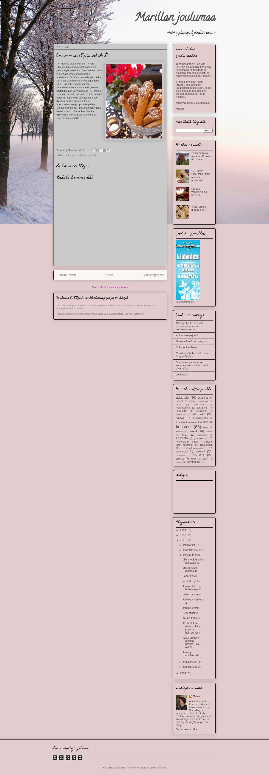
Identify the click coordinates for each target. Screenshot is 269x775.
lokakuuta (189, 555)
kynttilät (209, 431)
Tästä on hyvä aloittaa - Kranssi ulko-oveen (201, 156)
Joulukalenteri (191, 607)
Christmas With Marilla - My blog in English (192, 355)
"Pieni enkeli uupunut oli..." (199, 208)
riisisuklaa (180, 455)
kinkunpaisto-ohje (200, 418)
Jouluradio (182, 374)
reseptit (92, 155)
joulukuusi (181, 411)
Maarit (197, 696)
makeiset (202, 438)
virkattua (195, 461)
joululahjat (201, 411)
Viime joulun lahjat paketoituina (193, 561)
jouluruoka (70, 155)
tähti (205, 458)
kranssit (180, 431)
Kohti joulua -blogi (186, 347)
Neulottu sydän (191, 581)
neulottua (181, 441)
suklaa (179, 458)
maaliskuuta (190, 661)
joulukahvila (199, 404)
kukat (193, 431)
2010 (183, 673)
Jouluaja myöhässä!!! (191, 654)
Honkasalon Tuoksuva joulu (192, 341)
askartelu (182, 397)
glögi (178, 404)
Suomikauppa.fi (185, 302)
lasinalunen (202, 435)
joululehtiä (180, 414)
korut (205, 427)
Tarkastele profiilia (186, 729)
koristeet (184, 426)
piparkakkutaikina (195, 448)
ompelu (208, 441)
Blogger (162, 767)
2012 (183, 535)
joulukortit (202, 407)
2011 (183, 540)
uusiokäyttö (181, 462)
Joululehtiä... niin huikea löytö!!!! (192, 588)
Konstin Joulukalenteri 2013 (192, 422)
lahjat (184, 434)
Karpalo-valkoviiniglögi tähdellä (199, 192)
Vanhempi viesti (154, 275)
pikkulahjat (206, 444)
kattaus (180, 417)
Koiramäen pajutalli (187, 335)
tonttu (193, 459)
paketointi (188, 445)
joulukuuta (189, 544)
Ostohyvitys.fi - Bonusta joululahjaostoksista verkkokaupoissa (189, 326)
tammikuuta (190, 666)
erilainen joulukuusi (198, 401)
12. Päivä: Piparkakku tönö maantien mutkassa (200, 176)
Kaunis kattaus (191, 618)
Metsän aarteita (192, 594)
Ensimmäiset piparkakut (190, 569)
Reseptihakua (191, 612)
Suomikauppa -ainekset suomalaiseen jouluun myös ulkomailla (192, 365)
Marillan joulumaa (175, 18)
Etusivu (110, 275)
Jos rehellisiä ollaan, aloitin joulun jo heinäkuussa (192, 628)
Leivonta (82, 155)
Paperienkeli (190, 575)
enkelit (179, 401)
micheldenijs (133, 767)
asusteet (203, 397)
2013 (183, 530)
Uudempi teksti (66, 275)
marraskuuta (190, 549)
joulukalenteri (183, 407)
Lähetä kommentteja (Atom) (113, 287)
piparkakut (182, 451)
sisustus (198, 455)
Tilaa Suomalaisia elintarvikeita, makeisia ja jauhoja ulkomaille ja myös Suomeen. (100, 313)
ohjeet (195, 441)
